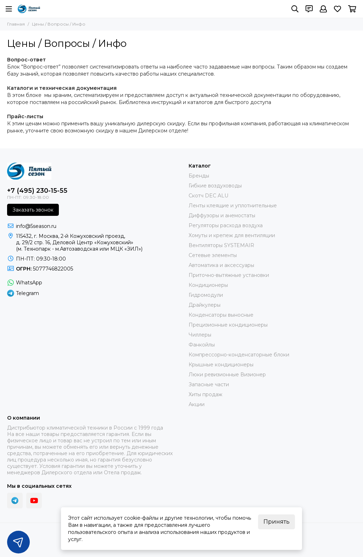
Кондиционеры (208, 285)
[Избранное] (337, 9)
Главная (16, 24)
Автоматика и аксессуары (221, 265)
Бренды (199, 176)
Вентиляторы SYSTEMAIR (221, 245)
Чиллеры (200, 335)
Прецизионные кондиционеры (228, 325)
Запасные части (209, 384)
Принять (276, 521)
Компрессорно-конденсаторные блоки (239, 354)
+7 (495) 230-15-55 (37, 191)
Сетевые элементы (213, 255)
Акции (197, 404)
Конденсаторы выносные (221, 315)
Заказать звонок (33, 210)
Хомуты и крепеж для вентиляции (232, 235)
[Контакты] (309, 9)
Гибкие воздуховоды (215, 185)
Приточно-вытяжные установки (229, 275)
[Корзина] (352, 9)
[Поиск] (295, 9)
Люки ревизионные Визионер (227, 374)
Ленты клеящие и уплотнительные (233, 205)
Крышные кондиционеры (221, 364)
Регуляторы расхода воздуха (226, 225)
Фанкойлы (202, 345)
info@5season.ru (36, 226)
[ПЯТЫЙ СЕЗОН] (29, 9)
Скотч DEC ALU (208, 195)
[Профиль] (323, 9)
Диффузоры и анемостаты (222, 215)
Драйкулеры (204, 305)
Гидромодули (206, 295)
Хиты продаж (205, 394)
